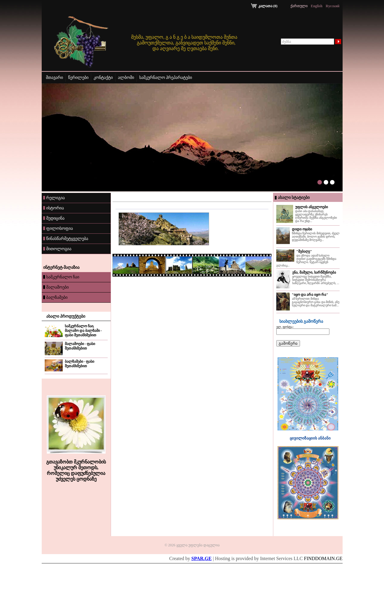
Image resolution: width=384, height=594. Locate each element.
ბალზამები (55, 297)
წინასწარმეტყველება (65, 238)
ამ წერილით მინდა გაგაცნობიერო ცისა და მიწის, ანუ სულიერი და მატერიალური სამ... (316, 302)
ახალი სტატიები (294, 197)
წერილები (78, 77)
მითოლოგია (57, 248)
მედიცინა (53, 218)
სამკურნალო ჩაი (61, 276)
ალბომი (126, 77)
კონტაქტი (103, 77)
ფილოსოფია (58, 228)
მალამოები (56, 287)
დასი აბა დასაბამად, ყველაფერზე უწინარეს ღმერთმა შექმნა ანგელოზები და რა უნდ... (316, 216)
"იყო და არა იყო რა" (310, 294)
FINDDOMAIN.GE (323, 558)
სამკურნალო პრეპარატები (165, 77)
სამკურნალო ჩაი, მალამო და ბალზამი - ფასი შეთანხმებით (83, 330)
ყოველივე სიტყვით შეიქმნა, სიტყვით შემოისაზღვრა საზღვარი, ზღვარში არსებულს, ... (315, 280)
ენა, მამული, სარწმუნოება (314, 272)
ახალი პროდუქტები (66, 316)
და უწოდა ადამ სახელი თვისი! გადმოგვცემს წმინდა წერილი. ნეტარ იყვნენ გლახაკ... (306, 260)
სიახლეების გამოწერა (301, 321)
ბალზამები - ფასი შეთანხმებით (79, 363)
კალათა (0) (264, 6)
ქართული (299, 6)
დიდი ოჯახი (302, 229)
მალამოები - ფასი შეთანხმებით (80, 346)
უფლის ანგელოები (311, 207)
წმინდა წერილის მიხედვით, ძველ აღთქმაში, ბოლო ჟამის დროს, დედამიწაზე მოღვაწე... (316, 237)
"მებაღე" (304, 251)
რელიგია (54, 197)
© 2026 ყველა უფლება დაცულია (191, 545)
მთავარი (54, 77)
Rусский (333, 6)
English (316, 6)
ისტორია (53, 208)
